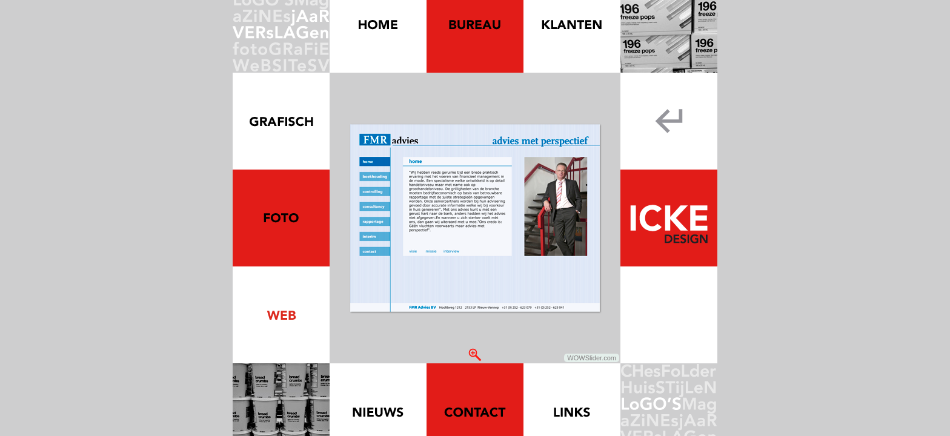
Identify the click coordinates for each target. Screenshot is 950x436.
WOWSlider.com (591, 358)
